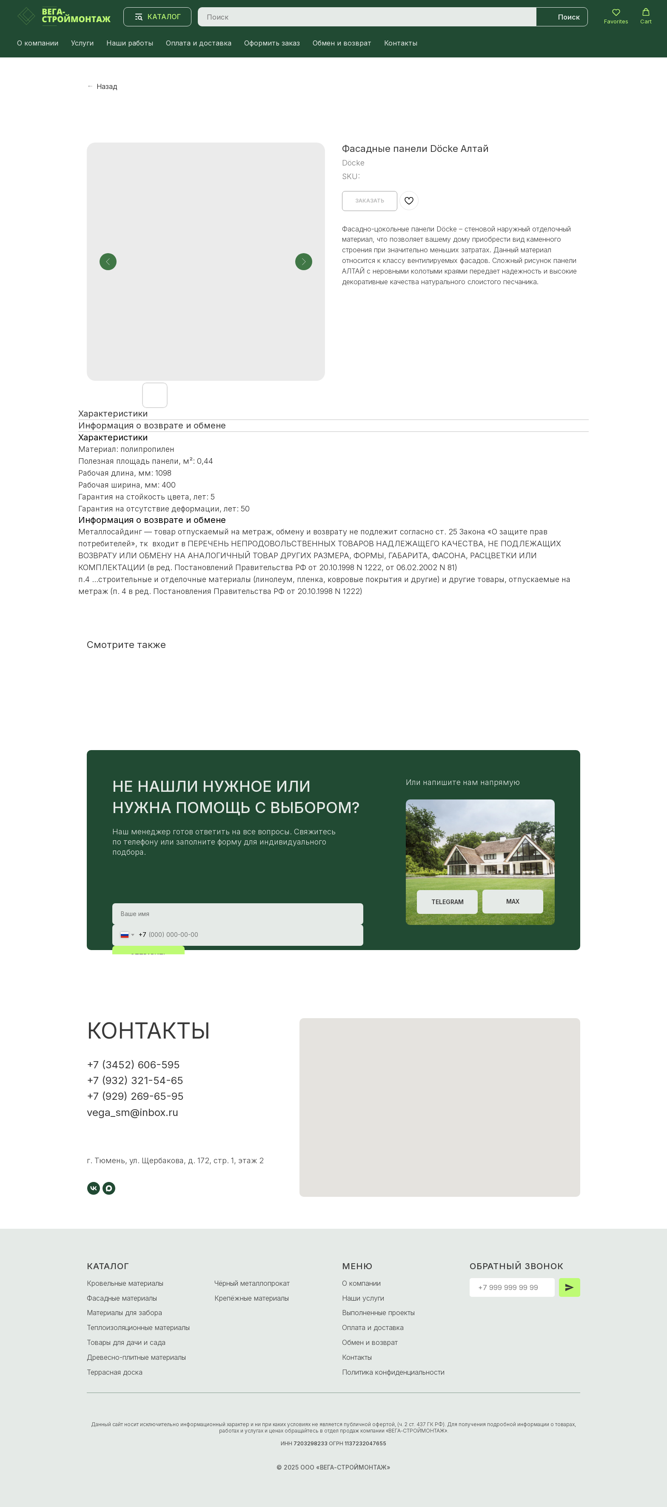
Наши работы (129, 43)
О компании (37, 43)
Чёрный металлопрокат (252, 1283)
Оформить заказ (272, 43)
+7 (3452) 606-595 (133, 1065)
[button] (616, 16)
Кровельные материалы (125, 1283)
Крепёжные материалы (251, 1298)
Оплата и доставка (198, 43)
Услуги (82, 43)
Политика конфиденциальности (393, 1372)
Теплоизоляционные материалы (138, 1327)
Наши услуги (363, 1298)
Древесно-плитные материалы (136, 1357)
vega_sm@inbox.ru (132, 1112)
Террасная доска (115, 1372)
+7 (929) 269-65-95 (135, 1096)
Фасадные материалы (122, 1298)
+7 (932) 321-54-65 (135, 1080)
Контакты (400, 43)
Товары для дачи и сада (126, 1342)
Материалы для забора (124, 1312)
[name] (237, 914)
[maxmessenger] (109, 1188)
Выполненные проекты (378, 1312)
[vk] (93, 1188)
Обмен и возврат (342, 43)
